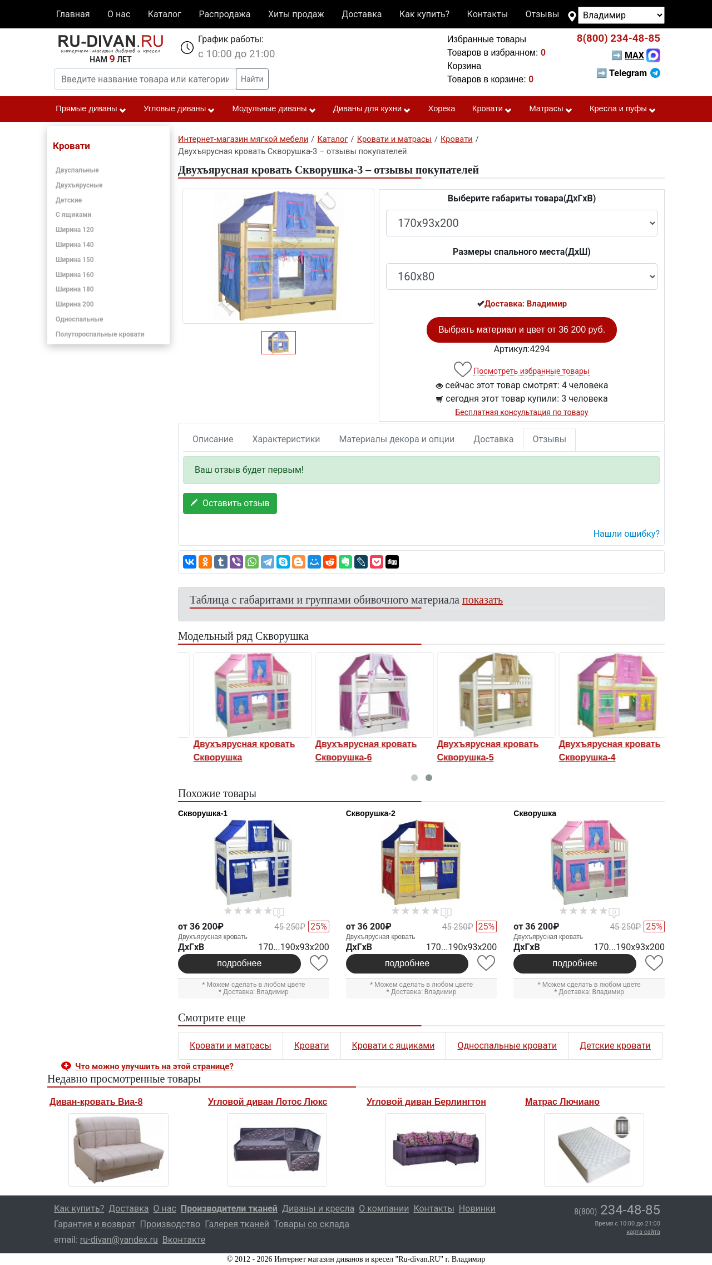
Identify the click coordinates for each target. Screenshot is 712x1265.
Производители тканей (229, 1208)
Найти (252, 79)
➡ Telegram (628, 73)
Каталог (164, 14)
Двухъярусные (79, 185)
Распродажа (224, 14)
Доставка (362, 14)
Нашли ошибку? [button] (627, 533)
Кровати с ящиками (393, 1045)
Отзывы (543, 14)
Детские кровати (615, 1045)
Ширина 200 (75, 304)
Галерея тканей (237, 1224)
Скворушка (534, 813)
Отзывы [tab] (549, 439)
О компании (384, 1208)
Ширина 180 (75, 289)
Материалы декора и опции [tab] (397, 439)
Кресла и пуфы (623, 109)
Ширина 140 (75, 245)
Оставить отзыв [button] (230, 503)
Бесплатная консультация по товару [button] (522, 412)
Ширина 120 (75, 230)
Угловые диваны (179, 109)
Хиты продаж (296, 14)
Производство (170, 1224)
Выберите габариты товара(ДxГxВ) (522, 198)
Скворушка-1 (203, 813)
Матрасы (550, 109)
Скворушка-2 (370, 813)
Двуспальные (77, 170)
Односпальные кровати (507, 1045)
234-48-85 (618, 38)
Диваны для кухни (372, 109)
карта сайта (643, 1232)
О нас (118, 14)
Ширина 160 (75, 275)
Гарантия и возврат (95, 1224)
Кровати (492, 109)
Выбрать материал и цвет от (521, 329)
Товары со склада (311, 1224)
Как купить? (424, 14)
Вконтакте (183, 1239)
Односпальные (79, 319)
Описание (213, 439)
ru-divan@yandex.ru (119, 1239)
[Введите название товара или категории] (145, 79)
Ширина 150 (75, 260)
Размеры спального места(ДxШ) (522, 251)
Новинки (477, 1208)
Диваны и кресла (318, 1208)
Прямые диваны (91, 109)
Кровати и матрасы (230, 1045)
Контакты (487, 14)
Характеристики (286, 439)
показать (482, 600)
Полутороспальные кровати (100, 334)
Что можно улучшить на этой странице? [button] (154, 1066)
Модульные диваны (275, 109)
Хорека (442, 108)
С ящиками (73, 215)
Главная (73, 14)
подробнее (239, 963)
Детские (69, 200)
